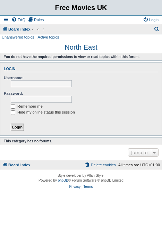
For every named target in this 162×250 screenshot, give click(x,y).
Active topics (48, 37)
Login (9, 69)
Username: (14, 78)
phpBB (63, 180)
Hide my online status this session (43, 112)
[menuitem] (18, 20)
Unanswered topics (18, 37)
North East (81, 47)
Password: (13, 93)
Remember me (27, 106)
